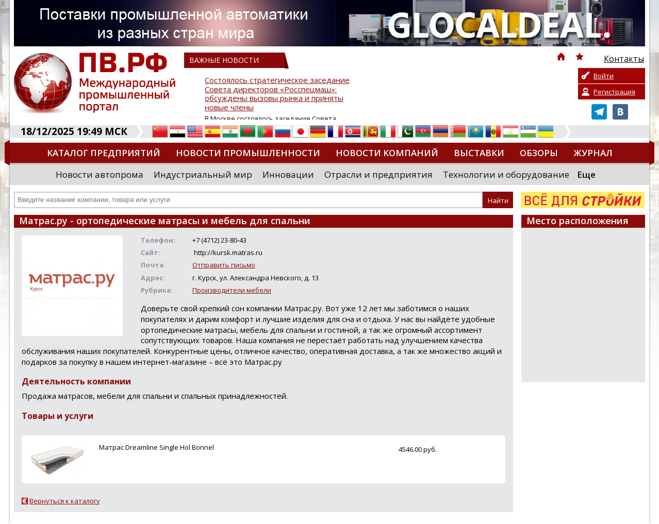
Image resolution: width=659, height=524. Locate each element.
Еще (586, 174)
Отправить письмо (223, 264)
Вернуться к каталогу (64, 500)
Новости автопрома (99, 174)
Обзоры (539, 153)
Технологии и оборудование (506, 174)
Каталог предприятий (103, 153)
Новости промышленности (248, 153)
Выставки (479, 153)
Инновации (288, 174)
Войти (604, 75)
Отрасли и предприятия (378, 174)
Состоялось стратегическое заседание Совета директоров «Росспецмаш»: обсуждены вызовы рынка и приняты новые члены (277, 94)
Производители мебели (231, 290)
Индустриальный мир (203, 174)
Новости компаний (387, 153)
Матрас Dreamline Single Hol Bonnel (156, 447)
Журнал (593, 153)
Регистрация (614, 91)
